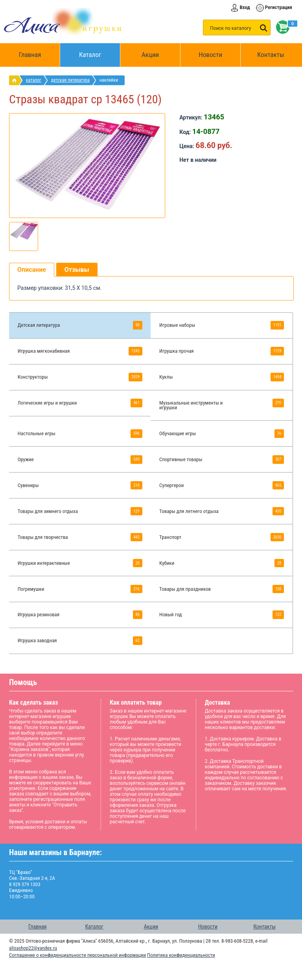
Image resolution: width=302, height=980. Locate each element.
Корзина (281, 27)
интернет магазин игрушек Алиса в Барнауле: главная (16, 80)
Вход (244, 7)
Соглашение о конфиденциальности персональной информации (77, 955)
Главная (32, 55)
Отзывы (76, 269)
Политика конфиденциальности (181, 955)
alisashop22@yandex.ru (33, 948)
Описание (31, 269)
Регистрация (278, 7)
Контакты (270, 55)
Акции (150, 55)
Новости (210, 55)
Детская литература (70, 80)
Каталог (99, 51)
